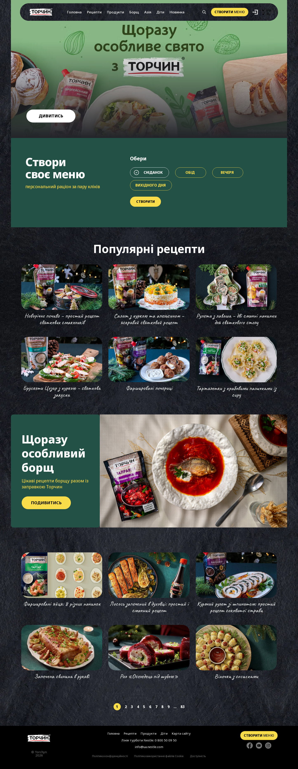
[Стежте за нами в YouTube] (259, 745)
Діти (160, 12)
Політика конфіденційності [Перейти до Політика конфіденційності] (110, 756)
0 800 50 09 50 (166, 740)
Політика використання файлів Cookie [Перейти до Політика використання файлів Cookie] (159, 756)
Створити (145, 201)
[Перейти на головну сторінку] (39, 738)
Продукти (115, 12)
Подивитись (46, 502)
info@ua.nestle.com (149, 746)
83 (182, 706)
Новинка (176, 12)
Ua (268, 10)
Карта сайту (181, 733)
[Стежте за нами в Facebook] (249, 745)
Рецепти (94, 12)
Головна (74, 12)
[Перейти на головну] (41, 12)
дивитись (51, 116)
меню (230, 12)
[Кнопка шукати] (204, 12)
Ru (268, 14)
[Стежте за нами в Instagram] (268, 745)
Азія (147, 12)
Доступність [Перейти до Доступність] (198, 756)
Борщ (134, 12)
